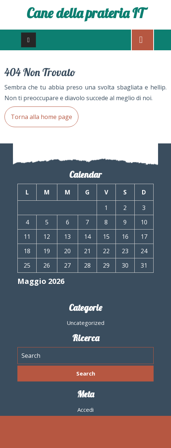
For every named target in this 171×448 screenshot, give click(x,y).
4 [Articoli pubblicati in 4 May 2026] (27, 222)
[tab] (28, 40)
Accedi (85, 409)
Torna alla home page (38, 113)
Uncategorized (85, 322)
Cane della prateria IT (85, 12)
